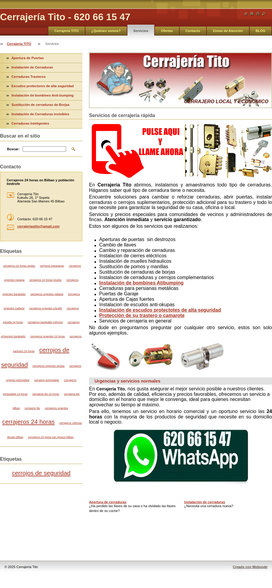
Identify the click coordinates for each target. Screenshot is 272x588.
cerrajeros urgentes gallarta (46, 294)
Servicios (141, 31)
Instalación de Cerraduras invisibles (40, 114)
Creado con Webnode (250, 567)
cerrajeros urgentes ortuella (45, 308)
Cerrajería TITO (66, 31)
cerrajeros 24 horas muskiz (45, 279)
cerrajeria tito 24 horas (45, 394)
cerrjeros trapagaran (52, 265)
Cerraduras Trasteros (28, 76)
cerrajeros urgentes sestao (49, 365)
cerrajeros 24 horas (28, 421)
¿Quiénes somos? (106, 31)
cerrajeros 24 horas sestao (19, 265)
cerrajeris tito (32, 408)
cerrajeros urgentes (56, 408)
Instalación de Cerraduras (32, 67)
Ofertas (167, 31)
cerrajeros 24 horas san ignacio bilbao (51, 437)
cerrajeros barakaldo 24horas (45, 322)
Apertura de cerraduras (107, 502)
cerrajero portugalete (46, 380)
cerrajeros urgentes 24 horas (47, 336)
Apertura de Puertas (27, 58)
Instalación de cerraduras (204, 502)
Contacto (193, 31)
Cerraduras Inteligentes (30, 123)
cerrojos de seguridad (41, 473)
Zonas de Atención (228, 31)
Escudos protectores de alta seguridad (42, 86)
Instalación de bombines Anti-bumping (42, 95)
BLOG (260, 31)
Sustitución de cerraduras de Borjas (40, 104)
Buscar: (13, 149)
